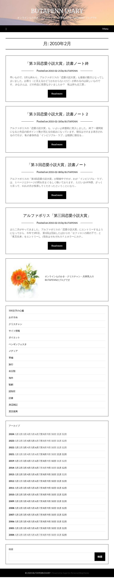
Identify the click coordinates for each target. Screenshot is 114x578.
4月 (29, 441)
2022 (11, 448)
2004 (11, 535)
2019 (11, 461)
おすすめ (13, 318)
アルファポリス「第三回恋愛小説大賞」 (57, 216)
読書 (11, 398)
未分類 (12, 372)
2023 (11, 441)
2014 (11, 468)
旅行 (11, 365)
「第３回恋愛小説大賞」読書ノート (57, 165)
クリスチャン (15, 325)
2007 (11, 515)
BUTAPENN (71, 70)
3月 (25, 448)
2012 (11, 482)
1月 (17, 448)
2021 (11, 455)
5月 (33, 441)
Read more (57, 93)
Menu (105, 28)
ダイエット (14, 338)
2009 (11, 502)
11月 (59, 455)
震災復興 (13, 412)
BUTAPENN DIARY (57, 10)
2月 (21, 468)
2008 (11, 509)
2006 (11, 522)
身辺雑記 (13, 405)
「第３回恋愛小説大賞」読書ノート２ (57, 114)
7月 (41, 435)
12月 (64, 455)
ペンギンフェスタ (18, 345)
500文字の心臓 (16, 311)
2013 (11, 475)
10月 (53, 461)
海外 (11, 378)
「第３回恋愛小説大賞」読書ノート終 (57, 63)
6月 (37, 448)
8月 (45, 455)
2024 (11, 435)
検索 (11, 550)
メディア (13, 351)
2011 (11, 488)
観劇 (11, 385)
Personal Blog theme (80, 574)
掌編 (11, 358)
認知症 (12, 392)
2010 (11, 495)
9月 (49, 468)
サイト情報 (14, 331)
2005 (11, 529)
